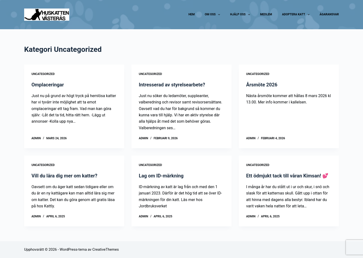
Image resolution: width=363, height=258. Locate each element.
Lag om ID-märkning (161, 176)
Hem (191, 14)
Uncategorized (43, 74)
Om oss (213, 15)
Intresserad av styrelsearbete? (172, 85)
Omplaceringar (47, 85)
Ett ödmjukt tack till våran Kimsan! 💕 (287, 176)
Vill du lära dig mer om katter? (64, 176)
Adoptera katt (297, 15)
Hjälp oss (241, 15)
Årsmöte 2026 (261, 85)
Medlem (266, 14)
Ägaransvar (329, 14)
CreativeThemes (105, 249)
